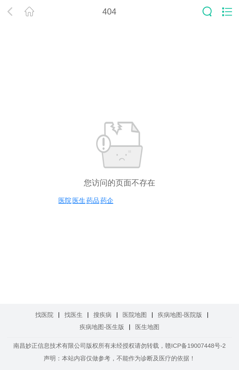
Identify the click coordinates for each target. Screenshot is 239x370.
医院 (64, 200)
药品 (92, 200)
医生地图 (147, 326)
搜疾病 (102, 314)
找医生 (73, 314)
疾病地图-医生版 (102, 326)
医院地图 (135, 314)
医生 (78, 200)
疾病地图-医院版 (180, 314)
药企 (106, 200)
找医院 (44, 314)
